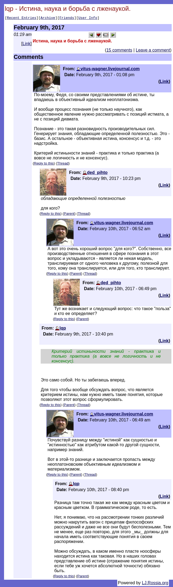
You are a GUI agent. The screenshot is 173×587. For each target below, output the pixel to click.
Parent (69, 214)
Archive (47, 18)
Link (26, 44)
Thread (62, 164)
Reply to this (44, 164)
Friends (67, 18)
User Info (87, 18)
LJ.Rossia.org (155, 583)
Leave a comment (153, 51)
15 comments (119, 51)
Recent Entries (21, 18)
